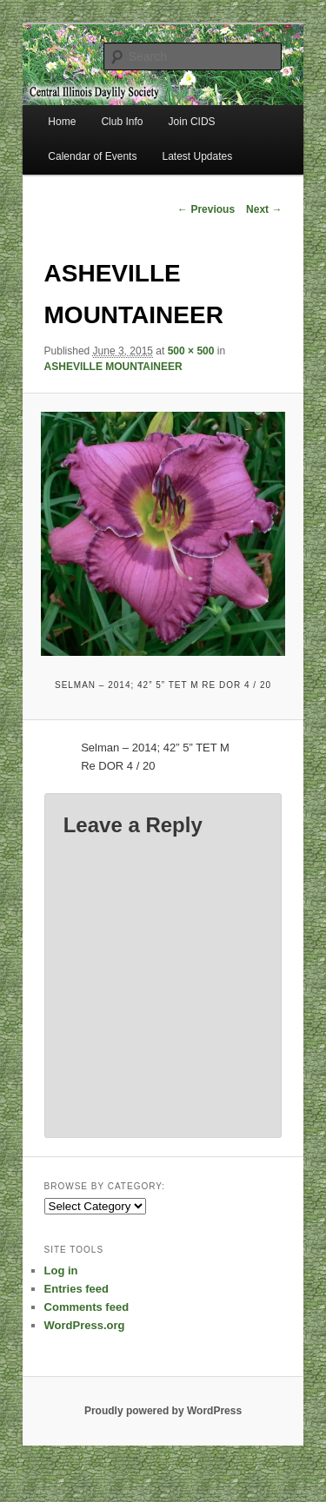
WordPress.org (84, 1325)
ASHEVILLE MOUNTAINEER (113, 367)
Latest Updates (198, 156)
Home (62, 122)
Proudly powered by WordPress (163, 1411)
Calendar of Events (92, 156)
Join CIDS (192, 122)
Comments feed (87, 1306)
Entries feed (76, 1288)
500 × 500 (191, 351)
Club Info (122, 122)
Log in (61, 1270)
